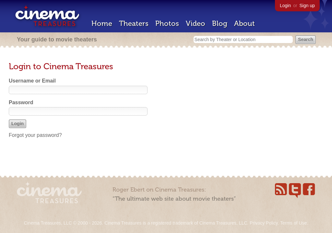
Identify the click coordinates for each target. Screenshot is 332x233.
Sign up (307, 5)
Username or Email (32, 80)
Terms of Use (293, 223)
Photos (167, 23)
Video (195, 23)
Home (101, 23)
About (244, 23)
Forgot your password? (35, 135)
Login (285, 5)
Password (21, 102)
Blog (219, 23)
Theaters (133, 23)
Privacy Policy (264, 223)
